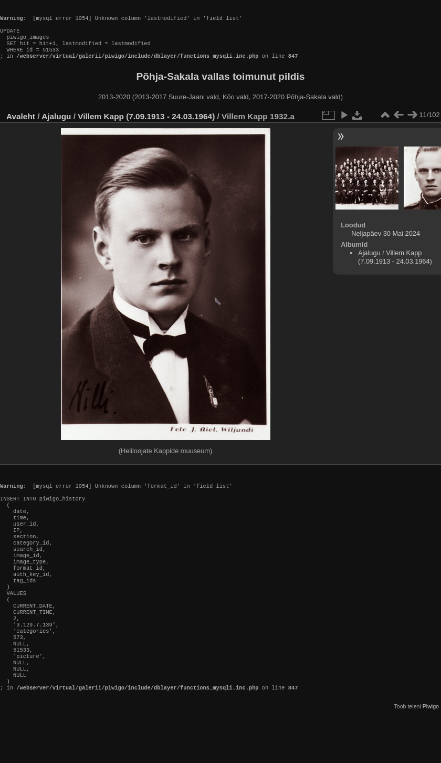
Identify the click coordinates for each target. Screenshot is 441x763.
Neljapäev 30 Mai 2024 (385, 244)
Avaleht (20, 126)
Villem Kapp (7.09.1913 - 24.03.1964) (146, 126)
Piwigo (431, 754)
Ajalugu (56, 126)
